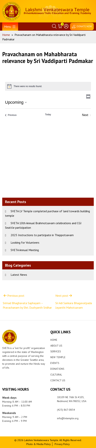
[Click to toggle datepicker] (16, 102)
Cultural (56, 374)
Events (54, 363)
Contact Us (57, 380)
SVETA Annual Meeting (25, 250)
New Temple (57, 357)
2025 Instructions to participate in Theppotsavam (42, 235)
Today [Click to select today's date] (48, 114)
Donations (57, 368)
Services (55, 351)
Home (53, 340)
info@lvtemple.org (67, 418)
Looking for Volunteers (25, 242)
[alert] (48, 86)
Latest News (19, 274)
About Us (56, 345)
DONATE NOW (84, 26)
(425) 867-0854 (66, 409)
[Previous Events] (11, 115)
